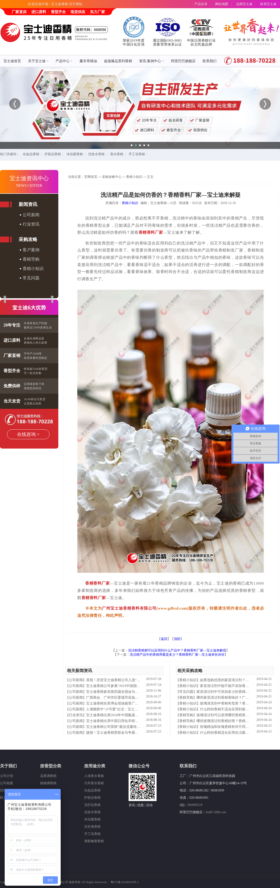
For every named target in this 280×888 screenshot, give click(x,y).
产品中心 (64, 61)
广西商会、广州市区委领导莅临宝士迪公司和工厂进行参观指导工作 (138, 697)
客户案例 (31, 250)
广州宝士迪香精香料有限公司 (129, 608)
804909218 (195, 805)
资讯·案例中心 (151, 61)
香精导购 (31, 259)
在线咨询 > (28, 434)
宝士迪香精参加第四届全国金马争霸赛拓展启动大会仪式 (130, 692)
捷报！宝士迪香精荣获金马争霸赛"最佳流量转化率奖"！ (129, 732)
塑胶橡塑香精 (94, 841)
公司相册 (6, 783)
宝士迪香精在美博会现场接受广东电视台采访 (121, 703)
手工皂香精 (137, 154)
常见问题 (31, 278)
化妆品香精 (31, 154)
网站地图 (221, 4)
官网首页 (90, 177)
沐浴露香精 (74, 154)
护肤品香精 (53, 154)
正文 (150, 177)
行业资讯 (31, 224)
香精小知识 (33, 268)
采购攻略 (28, 239)
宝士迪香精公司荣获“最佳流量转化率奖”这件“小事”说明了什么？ (136, 727)
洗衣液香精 (92, 826)
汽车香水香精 (94, 783)
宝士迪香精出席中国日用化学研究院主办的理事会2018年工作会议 (137, 721)
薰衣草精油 (88, 61)
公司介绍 (6, 776)
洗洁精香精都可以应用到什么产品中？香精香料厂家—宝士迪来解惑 (177, 650)
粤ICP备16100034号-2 (125, 882)
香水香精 (116, 154)
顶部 (177, 639)
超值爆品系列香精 (118, 61)
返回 (164, 639)
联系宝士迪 (268, 4)
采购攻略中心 (112, 177)
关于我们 (8, 766)
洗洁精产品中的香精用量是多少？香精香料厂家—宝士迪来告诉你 (177, 654)
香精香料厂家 (151, 232)
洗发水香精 (96, 154)
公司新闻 (31, 214)
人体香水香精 (94, 776)
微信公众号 (139, 766)
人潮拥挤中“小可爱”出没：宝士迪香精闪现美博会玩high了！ (132, 709)
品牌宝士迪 (244, 4)
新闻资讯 (28, 204)
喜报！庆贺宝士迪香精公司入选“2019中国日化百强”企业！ (131, 680)
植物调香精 (48, 783)
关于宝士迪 (38, 61)
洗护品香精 (92, 805)
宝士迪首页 (12, 61)
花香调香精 (48, 776)
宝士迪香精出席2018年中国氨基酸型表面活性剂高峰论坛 (130, 715)
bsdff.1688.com (216, 812)
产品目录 (200, 4)
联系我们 (210, 61)
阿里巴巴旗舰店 (183, 61)
